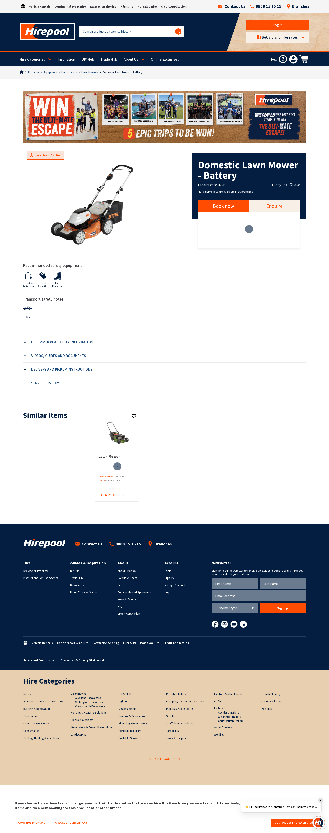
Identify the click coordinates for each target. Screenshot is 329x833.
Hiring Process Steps (83, 592)
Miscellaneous (127, 709)
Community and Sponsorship (135, 592)
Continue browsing (32, 822)
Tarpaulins (172, 731)
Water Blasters (223, 727)
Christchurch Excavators (90, 706)
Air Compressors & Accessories (43, 701)
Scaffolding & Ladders (180, 723)
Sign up (169, 578)
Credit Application (174, 6)
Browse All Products (36, 571)
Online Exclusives (165, 59)
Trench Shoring (270, 694)
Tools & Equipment (177, 738)
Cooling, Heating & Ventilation (41, 738)
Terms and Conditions (38, 660)
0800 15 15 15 (265, 6)
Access (28, 694)
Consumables (31, 731)
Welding (219, 734)
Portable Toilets (176, 694)
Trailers (218, 708)
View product (112, 495)
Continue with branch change (296, 822)
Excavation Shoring (103, 6)
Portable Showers (130, 738)
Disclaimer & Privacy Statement (82, 660)
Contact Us (231, 6)
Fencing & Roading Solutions (89, 712)
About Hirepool (127, 571)
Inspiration (66, 59)
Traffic (218, 701)
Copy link (278, 185)
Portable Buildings (130, 731)
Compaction (30, 716)
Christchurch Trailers (231, 721)
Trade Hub (109, 59)
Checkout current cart (72, 822)
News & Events (127, 599)
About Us (131, 59)
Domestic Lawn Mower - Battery (122, 72)
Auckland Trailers (228, 712)
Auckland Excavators (88, 698)
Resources (77, 585)
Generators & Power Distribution (91, 727)
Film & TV (127, 6)
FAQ (120, 606)
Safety (170, 716)
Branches (298, 6)
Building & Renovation (37, 709)
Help (167, 592)
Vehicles (266, 709)
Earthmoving (79, 693)
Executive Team (127, 578)
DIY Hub (88, 59)
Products (34, 72)
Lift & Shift (125, 694)
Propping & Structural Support (185, 701)
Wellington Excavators (89, 702)
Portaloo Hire (147, 6)
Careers (123, 585)
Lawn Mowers (89, 72)
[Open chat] (318, 822)
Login (167, 571)
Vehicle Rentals (39, 6)
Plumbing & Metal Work (133, 723)
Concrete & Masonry (36, 723)
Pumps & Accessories (180, 709)
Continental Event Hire (70, 6)
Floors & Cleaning (82, 720)
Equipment (50, 72)
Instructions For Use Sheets (40, 578)
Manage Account (174, 585)
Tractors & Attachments (229, 694)
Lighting (123, 701)
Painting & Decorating (132, 716)
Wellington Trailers (229, 717)
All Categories (164, 759)
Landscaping (69, 72)
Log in (278, 24)
